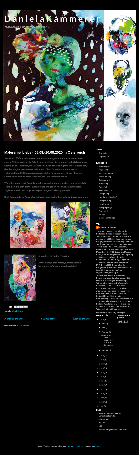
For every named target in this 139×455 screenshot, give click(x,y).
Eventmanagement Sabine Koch (113, 430)
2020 (101, 320)
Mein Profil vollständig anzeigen (110, 313)
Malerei (102, 166)
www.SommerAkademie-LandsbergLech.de (110, 414)
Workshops (17, 311)
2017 (101, 364)
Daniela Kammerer (107, 227)
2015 (101, 373)
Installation (104, 204)
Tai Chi (102, 423)
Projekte (102, 211)
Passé (101, 184)
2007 (101, 406)
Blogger (97, 446)
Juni (104, 328)
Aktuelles (103, 177)
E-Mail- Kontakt (106, 218)
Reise (101, 187)
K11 (100, 426)
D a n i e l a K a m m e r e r (52, 18)
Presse (102, 170)
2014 (101, 377)
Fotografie (103, 201)
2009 (101, 398)
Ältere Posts (81, 319)
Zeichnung (103, 180)
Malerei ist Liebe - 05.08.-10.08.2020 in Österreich (44, 152)
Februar (105, 332)
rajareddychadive (75, 446)
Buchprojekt (104, 208)
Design (102, 194)
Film (101, 214)
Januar (105, 350)
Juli (103, 324)
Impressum (104, 157)
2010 (101, 394)
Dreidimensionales (107, 197)
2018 (101, 360)
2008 (101, 402)
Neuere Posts (13, 319)
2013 (101, 381)
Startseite (48, 319)
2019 (101, 356)
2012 (101, 385)
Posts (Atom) (23, 325)
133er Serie (103, 191)
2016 (101, 368)
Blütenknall (104, 419)
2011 (101, 389)
